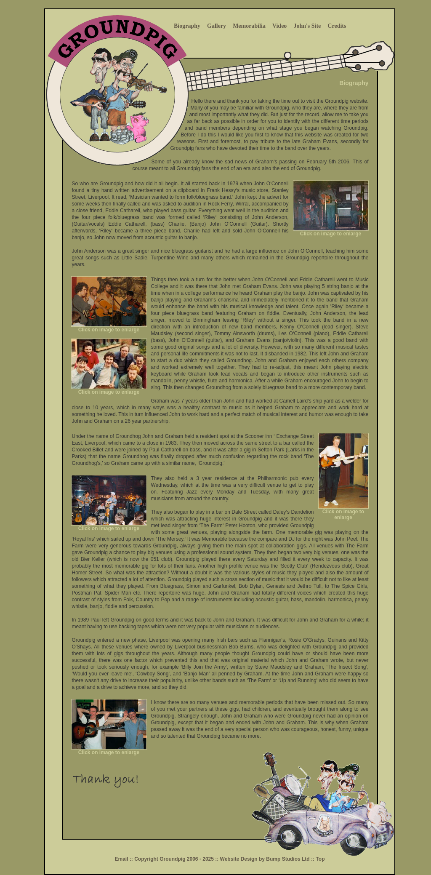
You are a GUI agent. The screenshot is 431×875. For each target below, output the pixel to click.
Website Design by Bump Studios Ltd (265, 859)
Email (122, 859)
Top (319, 859)
